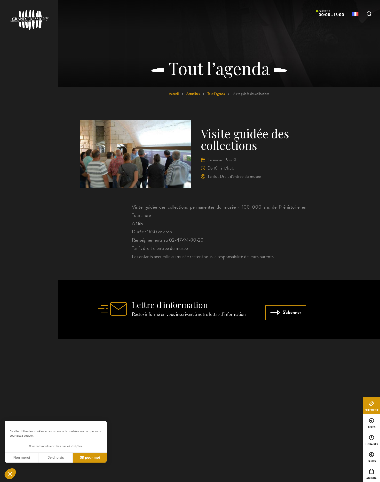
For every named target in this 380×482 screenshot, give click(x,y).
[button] (10, 474)
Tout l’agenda (216, 93)
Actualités (193, 93)
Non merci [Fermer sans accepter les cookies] (21, 458)
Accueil (174, 93)
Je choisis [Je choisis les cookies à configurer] (56, 458)
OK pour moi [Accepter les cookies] (90, 458)
